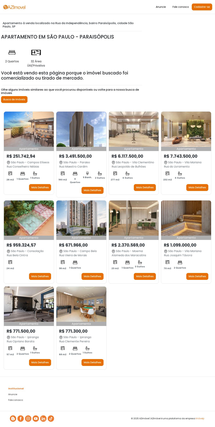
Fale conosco (181, 7)
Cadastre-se (202, 7)
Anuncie (161, 7)
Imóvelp (200, 418)
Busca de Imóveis (14, 99)
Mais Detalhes (40, 187)
